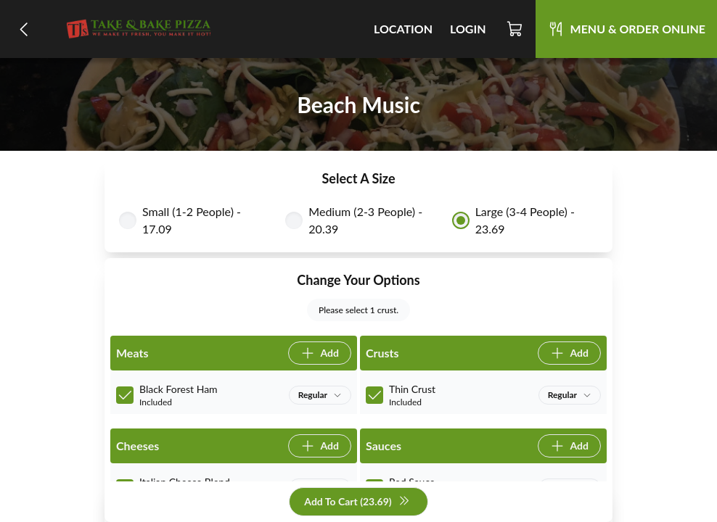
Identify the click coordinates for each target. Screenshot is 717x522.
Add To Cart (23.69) (356, 502)
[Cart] (515, 29)
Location (403, 29)
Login (468, 29)
